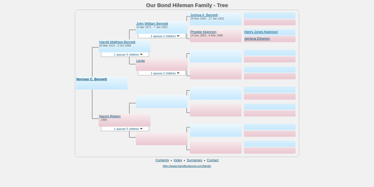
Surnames (194, 160)
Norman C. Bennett (91, 79)
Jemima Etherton (257, 39)
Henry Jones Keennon (261, 32)
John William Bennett (152, 23)
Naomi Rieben (110, 116)
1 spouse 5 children (128, 54)
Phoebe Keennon (203, 32)
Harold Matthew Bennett (117, 42)
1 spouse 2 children (165, 36)
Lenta (140, 61)
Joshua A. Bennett (204, 15)
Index (178, 160)
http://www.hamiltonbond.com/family (187, 166)
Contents (162, 160)
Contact (213, 160)
